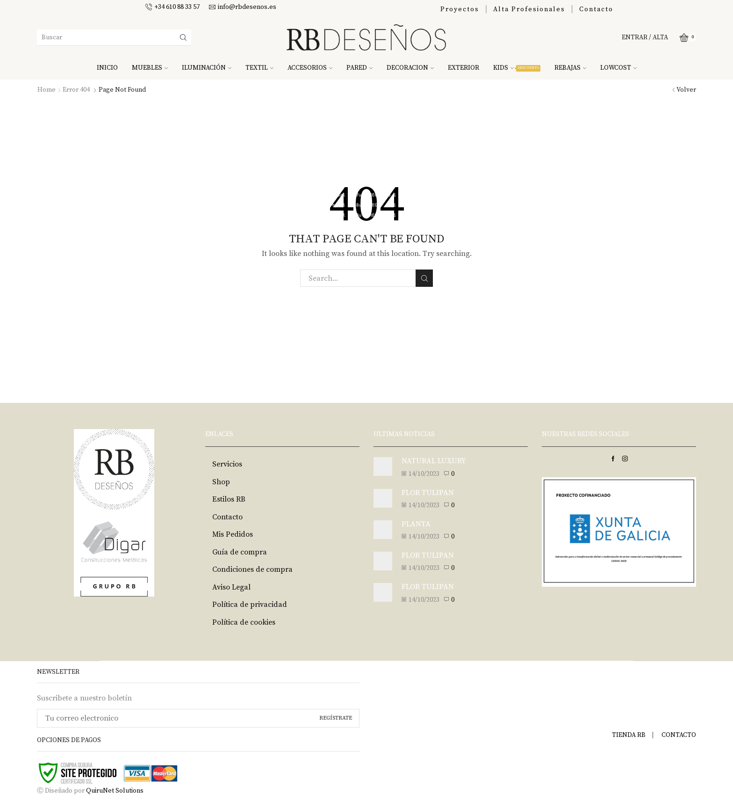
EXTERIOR (463, 68)
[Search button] (183, 37)
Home (46, 90)
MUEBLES (150, 68)
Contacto (596, 9)
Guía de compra (239, 552)
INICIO (107, 68)
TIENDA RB (629, 735)
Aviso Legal (231, 587)
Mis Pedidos (232, 534)
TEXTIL (259, 68)
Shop (221, 482)
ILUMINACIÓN (206, 68)
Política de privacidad (249, 604)
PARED (359, 68)
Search (424, 278)
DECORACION (410, 68)
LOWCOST (618, 68)
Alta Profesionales (529, 9)
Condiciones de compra (252, 569)
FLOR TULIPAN (428, 492)
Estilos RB (228, 499)
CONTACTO (678, 735)
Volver (686, 90)
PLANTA (416, 524)
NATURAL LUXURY (434, 461)
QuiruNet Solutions (115, 791)
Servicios (227, 464)
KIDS (516, 68)
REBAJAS (570, 68)
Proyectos (459, 9)
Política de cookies (243, 622)
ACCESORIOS (309, 68)
